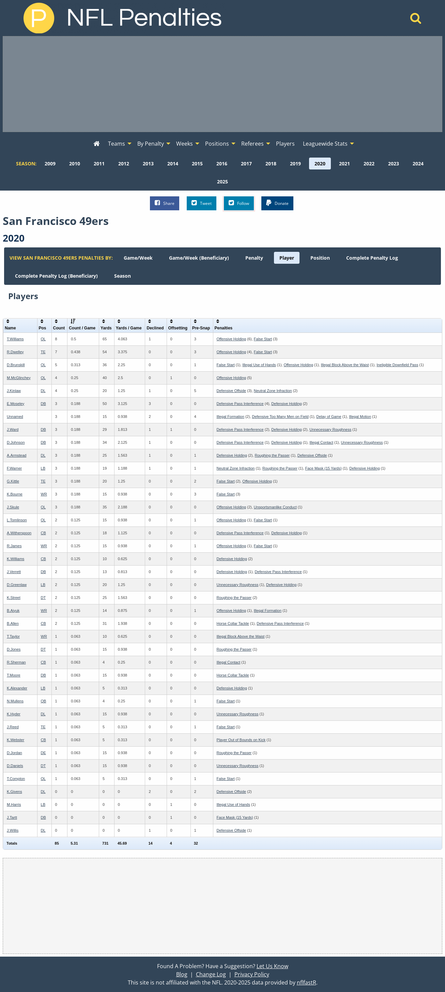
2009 (50, 163)
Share (164, 203)
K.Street (13, 598)
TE (43, 352)
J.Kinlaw (14, 391)
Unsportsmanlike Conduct (275, 507)
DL (43, 391)
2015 (197, 163)
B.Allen (13, 623)
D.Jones (13, 649)
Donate (277, 203)
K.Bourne (14, 494)
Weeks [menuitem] (184, 143)
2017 (246, 163)
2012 (123, 163)
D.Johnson (16, 442)
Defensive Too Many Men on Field (280, 416)
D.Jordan (14, 753)
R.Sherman (16, 662)
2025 (222, 181)
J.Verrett (14, 572)
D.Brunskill (16, 365)
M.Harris (14, 804)
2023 (393, 163)
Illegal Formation (230, 416)
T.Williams (15, 339)
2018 (270, 163)
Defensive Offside (231, 391)
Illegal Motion (360, 416)
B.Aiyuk (13, 610)
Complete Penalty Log (372, 258)
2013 (148, 163)
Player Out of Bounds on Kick (241, 740)
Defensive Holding (286, 404)
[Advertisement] (222, 84)
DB (43, 404)
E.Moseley (15, 404)
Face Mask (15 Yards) (323, 468)
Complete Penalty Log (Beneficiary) (56, 276)
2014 (172, 163)
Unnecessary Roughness (330, 429)
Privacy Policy (251, 974)
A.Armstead (16, 455)
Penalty (254, 258)
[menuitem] (96, 143)
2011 (99, 163)
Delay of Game (328, 416)
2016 (221, 163)
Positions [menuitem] (217, 143)
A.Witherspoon (19, 533)
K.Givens (14, 792)
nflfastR (306, 982)
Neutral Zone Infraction (273, 391)
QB (43, 701)
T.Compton (16, 779)
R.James (14, 546)
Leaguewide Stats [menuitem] (325, 143)
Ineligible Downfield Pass (397, 365)
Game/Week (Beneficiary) (199, 258)
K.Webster (15, 740)
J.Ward (12, 429)
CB (43, 533)
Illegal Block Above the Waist (345, 365)
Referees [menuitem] (252, 143)
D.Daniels (15, 766)
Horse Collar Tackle (233, 623)
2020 (319, 163)
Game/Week (138, 258)
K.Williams (15, 559)
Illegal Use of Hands (259, 365)
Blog (181, 974)
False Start (263, 339)
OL (43, 339)
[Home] (415, 20)
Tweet (201, 203)
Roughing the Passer (272, 455)
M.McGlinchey (19, 378)
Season (122, 276)
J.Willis (12, 830)
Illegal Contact (321, 442)
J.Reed (13, 727)
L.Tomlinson (17, 520)
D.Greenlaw (17, 585)
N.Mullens (15, 701)
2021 (344, 163)
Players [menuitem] (285, 143)
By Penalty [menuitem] (150, 143)
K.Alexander (17, 688)
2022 (369, 163)
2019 (295, 163)
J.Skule (13, 507)
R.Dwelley (15, 352)
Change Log (211, 974)
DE (43, 753)
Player (286, 258)
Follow (239, 203)
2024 (418, 163)
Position (320, 258)
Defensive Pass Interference (240, 404)
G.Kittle (13, 481)
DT (43, 598)
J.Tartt (12, 817)
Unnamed (15, 416)
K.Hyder (13, 714)
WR (44, 494)
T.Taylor (13, 636)
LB (43, 468)
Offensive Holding (231, 339)
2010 (74, 163)
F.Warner (14, 468)
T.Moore (13, 675)
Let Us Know (272, 966)
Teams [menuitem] (116, 143)
